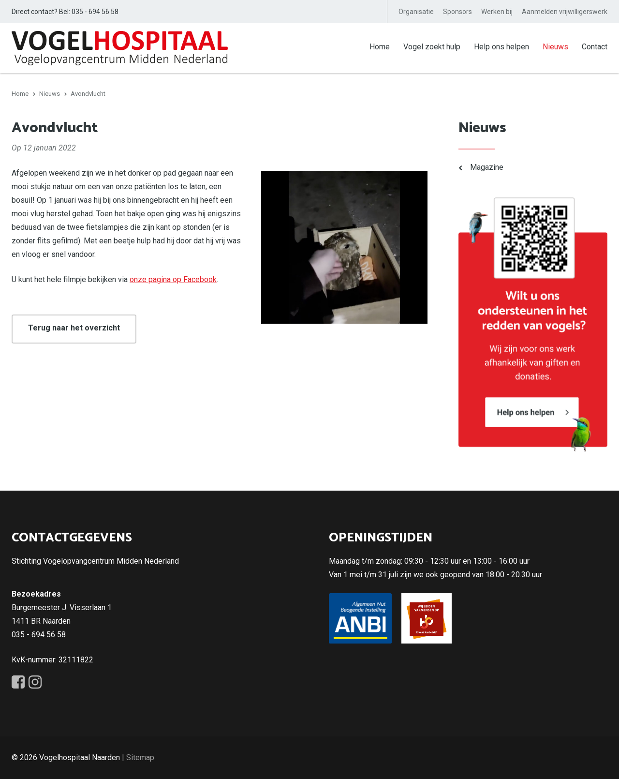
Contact (594, 46)
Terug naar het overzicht (74, 327)
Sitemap (140, 757)
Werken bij (497, 11)
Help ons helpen (501, 46)
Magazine (486, 167)
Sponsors (457, 11)
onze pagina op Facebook (173, 279)
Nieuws (555, 46)
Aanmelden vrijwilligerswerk (564, 11)
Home (379, 46)
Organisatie (416, 11)
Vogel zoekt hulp (431, 46)
